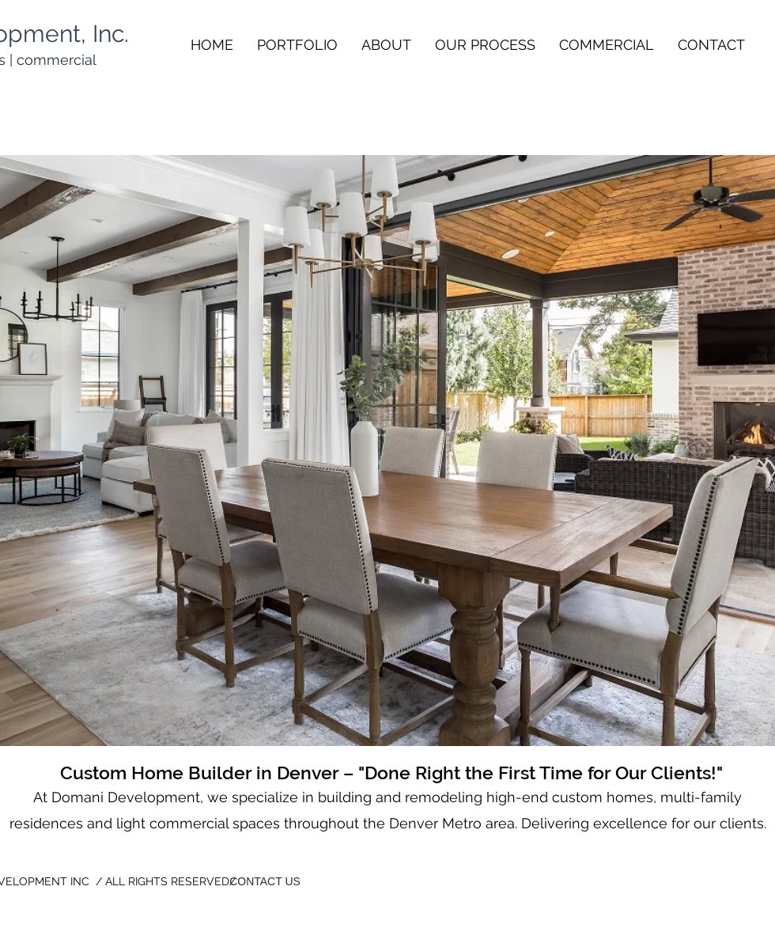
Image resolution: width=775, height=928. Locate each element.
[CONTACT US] (265, 881)
